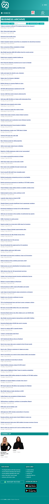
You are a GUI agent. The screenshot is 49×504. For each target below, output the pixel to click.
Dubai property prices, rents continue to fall (13, 193)
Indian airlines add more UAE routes (11, 250)
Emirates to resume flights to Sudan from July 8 (14, 380)
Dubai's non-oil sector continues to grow (12, 297)
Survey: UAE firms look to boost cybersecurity (13, 93)
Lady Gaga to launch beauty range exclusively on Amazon (17, 292)
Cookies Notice (30, 469)
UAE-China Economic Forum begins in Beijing (13, 125)
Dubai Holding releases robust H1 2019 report (13, 365)
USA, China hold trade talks (8, 31)
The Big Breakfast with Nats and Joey (11, 469)
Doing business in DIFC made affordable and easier (15, 286)
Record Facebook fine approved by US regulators (14, 245)
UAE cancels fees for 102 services (10, 239)
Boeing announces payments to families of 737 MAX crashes (17, 182)
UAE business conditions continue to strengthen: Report (16, 401)
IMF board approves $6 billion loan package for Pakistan (16, 385)
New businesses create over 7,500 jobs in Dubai (14, 130)
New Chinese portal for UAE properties (11, 140)
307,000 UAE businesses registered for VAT (12, 88)
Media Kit (28, 477)
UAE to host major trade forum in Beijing (12, 146)
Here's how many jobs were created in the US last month (16, 344)
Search (27, 24)
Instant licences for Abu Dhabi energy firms (13, 234)
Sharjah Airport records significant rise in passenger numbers (18, 203)
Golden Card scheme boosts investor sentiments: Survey (16, 276)
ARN (5, 499)
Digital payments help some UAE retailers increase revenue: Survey (19, 422)
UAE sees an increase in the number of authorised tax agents (17, 213)
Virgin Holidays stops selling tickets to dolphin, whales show (17, 187)
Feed (12, 23)
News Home (5, 23)
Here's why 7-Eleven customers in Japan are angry (15, 349)
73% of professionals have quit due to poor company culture (17, 302)
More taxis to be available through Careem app (14, 166)
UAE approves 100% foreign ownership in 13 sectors (15, 411)
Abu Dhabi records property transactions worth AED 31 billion (17, 318)
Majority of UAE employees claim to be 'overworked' (15, 151)
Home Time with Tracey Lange (9, 475)
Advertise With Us (30, 475)
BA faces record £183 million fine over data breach (15, 307)
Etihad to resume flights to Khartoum (11, 281)
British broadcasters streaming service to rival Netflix (15, 177)
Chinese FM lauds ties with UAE (9, 135)
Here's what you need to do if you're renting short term (16, 427)
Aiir (9, 499)
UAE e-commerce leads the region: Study (12, 109)
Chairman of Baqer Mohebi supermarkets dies (13, 229)
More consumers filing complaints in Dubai (12, 47)
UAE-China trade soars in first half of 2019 (12, 161)
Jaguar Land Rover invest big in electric (12, 359)
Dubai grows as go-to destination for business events (15, 266)
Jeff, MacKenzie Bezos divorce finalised (12, 339)
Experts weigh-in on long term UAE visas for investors (15, 224)
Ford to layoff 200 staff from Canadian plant (13, 172)
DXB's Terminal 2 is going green (9, 219)
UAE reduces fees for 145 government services (14, 271)
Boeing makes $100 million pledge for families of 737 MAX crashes (19, 375)
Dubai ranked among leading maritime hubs (13, 67)
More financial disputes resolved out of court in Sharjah (16, 62)
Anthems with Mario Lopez (8, 477)
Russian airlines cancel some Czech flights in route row (16, 417)
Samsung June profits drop (8, 36)
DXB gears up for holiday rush (9, 406)
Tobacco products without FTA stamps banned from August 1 (18, 26)
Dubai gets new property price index (11, 104)
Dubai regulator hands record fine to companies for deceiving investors (21, 41)
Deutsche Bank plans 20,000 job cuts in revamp (14, 323)
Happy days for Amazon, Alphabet (10, 78)
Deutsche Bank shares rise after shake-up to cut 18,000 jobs (17, 312)
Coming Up (6, 434)
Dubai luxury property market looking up (12, 57)
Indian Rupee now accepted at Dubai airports (13, 396)
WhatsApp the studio (12, 482)
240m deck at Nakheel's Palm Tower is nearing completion (17, 370)
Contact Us (29, 473)
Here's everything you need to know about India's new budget (18, 354)
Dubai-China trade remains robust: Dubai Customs (14, 114)
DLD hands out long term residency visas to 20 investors (16, 255)
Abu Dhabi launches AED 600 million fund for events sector (17, 52)
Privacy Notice (29, 471)
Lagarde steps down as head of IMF (10, 198)
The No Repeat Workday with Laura (10, 473)
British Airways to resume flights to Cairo (12, 83)
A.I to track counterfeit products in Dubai (12, 156)
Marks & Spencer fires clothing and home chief (14, 260)
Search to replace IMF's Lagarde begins (12, 328)
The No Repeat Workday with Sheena (11, 471)
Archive (42, 23)
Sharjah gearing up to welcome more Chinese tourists (16, 120)
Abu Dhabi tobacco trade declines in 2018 (12, 391)
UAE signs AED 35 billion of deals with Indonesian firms (16, 99)
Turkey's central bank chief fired (10, 333)
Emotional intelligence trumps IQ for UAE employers (15, 208)
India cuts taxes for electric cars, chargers (12, 73)
